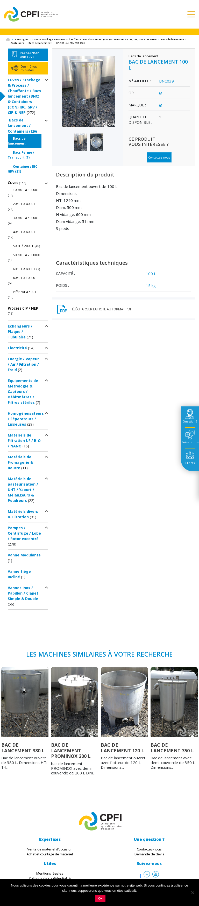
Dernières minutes (28, 68)
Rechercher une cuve (29, 55)
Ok (100, 898)
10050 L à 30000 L (26, 190)
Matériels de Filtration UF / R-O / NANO (24, 440)
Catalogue (21, 39)
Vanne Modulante (24, 555)
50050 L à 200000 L (27, 255)
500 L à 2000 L (23, 246)
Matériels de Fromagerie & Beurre (20, 462)
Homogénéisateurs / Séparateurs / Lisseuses (26, 419)
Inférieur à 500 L (25, 292)
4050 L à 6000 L (24, 232)
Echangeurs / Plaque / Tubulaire (20, 331)
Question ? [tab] (190, 421)
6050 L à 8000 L (24, 269)
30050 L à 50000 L (26, 218)
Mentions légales (49, 873)
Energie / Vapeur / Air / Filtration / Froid (23, 364)
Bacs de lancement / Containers (19, 126)
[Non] (192, 892)
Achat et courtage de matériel (50, 854)
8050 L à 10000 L (25, 278)
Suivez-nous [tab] (190, 442)
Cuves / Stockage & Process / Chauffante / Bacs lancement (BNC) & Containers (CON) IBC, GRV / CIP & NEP (94, 39)
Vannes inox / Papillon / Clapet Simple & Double (23, 593)
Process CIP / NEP (23, 308)
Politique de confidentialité (50, 878)
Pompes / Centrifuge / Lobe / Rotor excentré (24, 533)
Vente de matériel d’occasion (50, 849)
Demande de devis (149, 854)
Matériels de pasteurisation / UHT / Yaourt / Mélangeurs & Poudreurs (23, 489)
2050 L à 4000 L (24, 204)
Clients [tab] (190, 463)
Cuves (13, 182)
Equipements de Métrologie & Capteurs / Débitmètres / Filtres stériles (23, 391)
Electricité (17, 347)
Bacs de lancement (40, 43)
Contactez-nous (159, 157)
